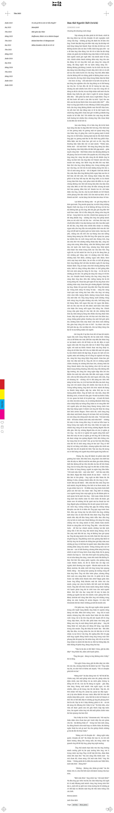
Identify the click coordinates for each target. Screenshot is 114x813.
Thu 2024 (8, 72)
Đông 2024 (9, 67)
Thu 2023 (8, 32)
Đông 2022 (9, 54)
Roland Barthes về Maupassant (43, 41)
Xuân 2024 (9, 58)
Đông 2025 (9, 76)
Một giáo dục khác (38, 32)
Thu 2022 (8, 49)
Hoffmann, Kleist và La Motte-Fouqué (45, 36)
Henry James (84, 805)
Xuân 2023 (9, 23)
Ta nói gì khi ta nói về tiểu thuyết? (44, 23)
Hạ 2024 (8, 63)
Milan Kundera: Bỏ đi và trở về (43, 45)
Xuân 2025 (9, 81)
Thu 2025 (8, 41)
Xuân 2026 (9, 85)
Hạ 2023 (8, 27)
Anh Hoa (75, 805)
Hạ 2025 (8, 45)
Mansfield (35, 27)
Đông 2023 (9, 36)
